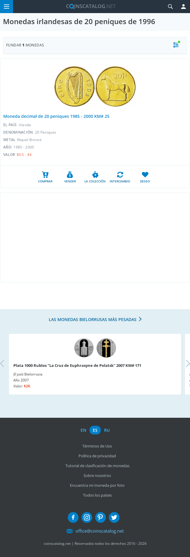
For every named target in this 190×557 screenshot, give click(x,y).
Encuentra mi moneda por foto (97, 485)
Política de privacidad (97, 456)
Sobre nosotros (97, 475)
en (83, 430)
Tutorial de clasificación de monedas (97, 465)
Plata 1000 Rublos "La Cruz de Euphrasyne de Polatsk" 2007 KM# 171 (77, 365)
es (95, 430)
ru (107, 430)
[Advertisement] (95, 237)
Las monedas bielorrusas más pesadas (92, 319)
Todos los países (97, 495)
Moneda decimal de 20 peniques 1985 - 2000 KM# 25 (56, 116)
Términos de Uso (97, 446)
